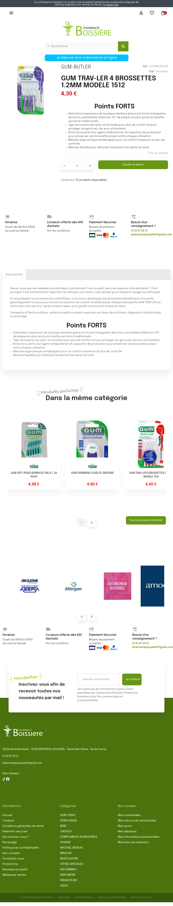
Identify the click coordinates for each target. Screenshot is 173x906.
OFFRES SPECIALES (71, 864)
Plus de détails (158, 153)
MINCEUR (66, 853)
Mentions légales (84, 897)
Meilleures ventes (14, 875)
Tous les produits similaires (146, 520)
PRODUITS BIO (68, 880)
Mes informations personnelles (138, 837)
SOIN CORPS (67, 815)
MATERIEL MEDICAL (71, 847)
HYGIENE (65, 842)
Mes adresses (127, 831)
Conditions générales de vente (23, 826)
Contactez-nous (13, 858)
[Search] (123, 46)
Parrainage (10, 842)
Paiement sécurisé (15, 831)
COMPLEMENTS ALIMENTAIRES (78, 837)
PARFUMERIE (68, 875)
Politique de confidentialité (21, 847)
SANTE (64, 885)
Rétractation (64, 897)
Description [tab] (14, 274)
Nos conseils (11, 853)
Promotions (10, 864)
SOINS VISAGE (68, 820)
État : (152, 71)
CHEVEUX (66, 831)
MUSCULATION (69, 858)
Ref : (146, 66)
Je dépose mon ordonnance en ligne (86, 58)
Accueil (7, 815)
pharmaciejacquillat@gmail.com (22, 763)
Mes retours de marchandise (137, 820)
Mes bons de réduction (133, 842)
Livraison (8, 820)
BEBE (63, 826)
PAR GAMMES (68, 869)
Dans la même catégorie (86, 395)
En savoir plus (110, 5)
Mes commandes (129, 815)
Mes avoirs (125, 826)
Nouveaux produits (15, 869)
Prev (81, 616)
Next (91, 616)
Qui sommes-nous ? (16, 837)
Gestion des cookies (141, 897)
